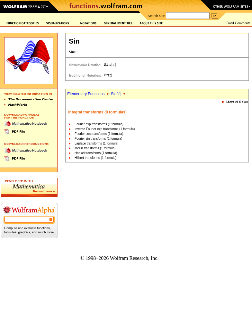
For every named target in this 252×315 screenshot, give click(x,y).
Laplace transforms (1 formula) (96, 143)
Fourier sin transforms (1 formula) (98, 138)
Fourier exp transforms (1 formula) (99, 124)
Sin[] (116, 94)
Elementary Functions (85, 94)
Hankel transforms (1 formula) (96, 153)
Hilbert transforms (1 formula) (95, 158)
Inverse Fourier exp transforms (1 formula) (105, 129)
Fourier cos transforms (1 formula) (99, 134)
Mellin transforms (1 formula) (95, 148)
